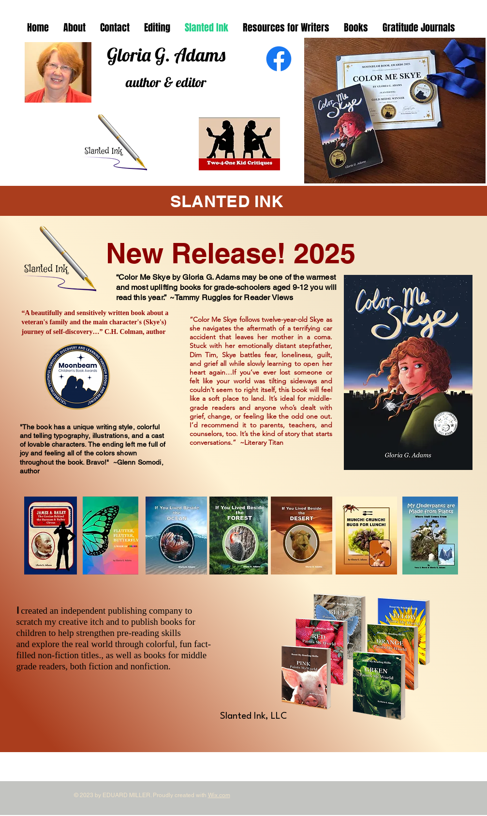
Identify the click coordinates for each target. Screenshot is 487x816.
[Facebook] (278, 59)
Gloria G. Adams (166, 54)
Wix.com (219, 795)
